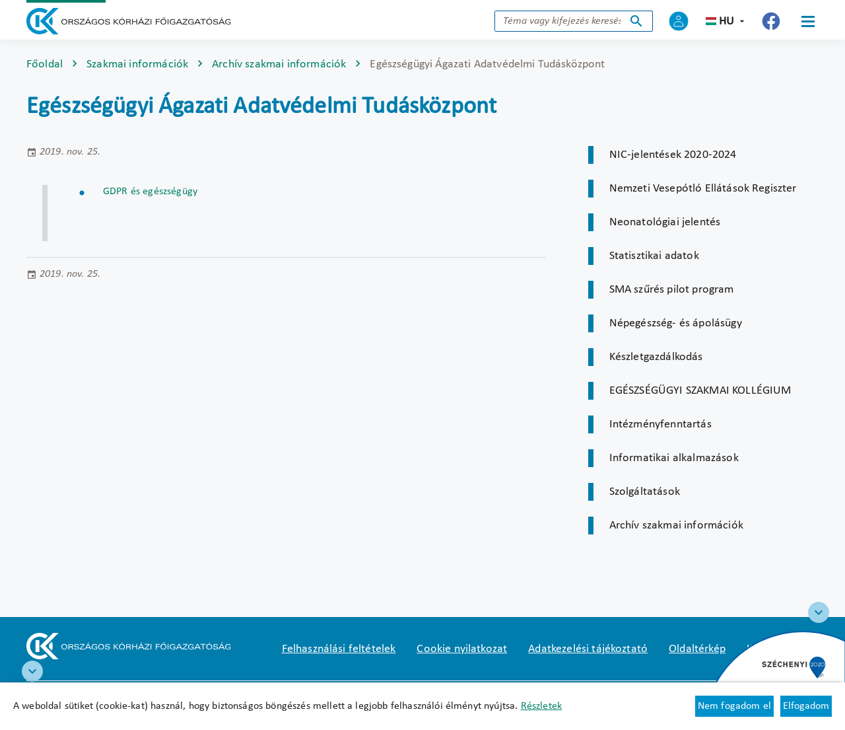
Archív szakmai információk (279, 64)
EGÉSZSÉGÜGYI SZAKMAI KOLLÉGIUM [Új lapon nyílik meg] (700, 390)
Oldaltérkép (697, 649)
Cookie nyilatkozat (462, 649)
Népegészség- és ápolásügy (675, 323)
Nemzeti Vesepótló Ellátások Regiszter (703, 188)
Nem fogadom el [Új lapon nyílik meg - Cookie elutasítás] (734, 706)
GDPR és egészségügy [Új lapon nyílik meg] (150, 191)
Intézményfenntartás (660, 424)
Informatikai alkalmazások (674, 458)
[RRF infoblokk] (32, 671)
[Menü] (808, 21)
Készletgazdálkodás (656, 357)
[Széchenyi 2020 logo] (818, 612)
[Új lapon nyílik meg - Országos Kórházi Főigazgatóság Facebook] (771, 21)
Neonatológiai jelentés (665, 222)
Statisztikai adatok (654, 256)
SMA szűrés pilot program (671, 289)
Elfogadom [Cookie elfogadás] (806, 706)
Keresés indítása (636, 21)
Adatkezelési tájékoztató (588, 649)
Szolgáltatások (644, 492)
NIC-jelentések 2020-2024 (673, 155)
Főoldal (44, 64)
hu (726, 21)
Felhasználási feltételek (339, 649)
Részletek (541, 706)
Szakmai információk (137, 64)
